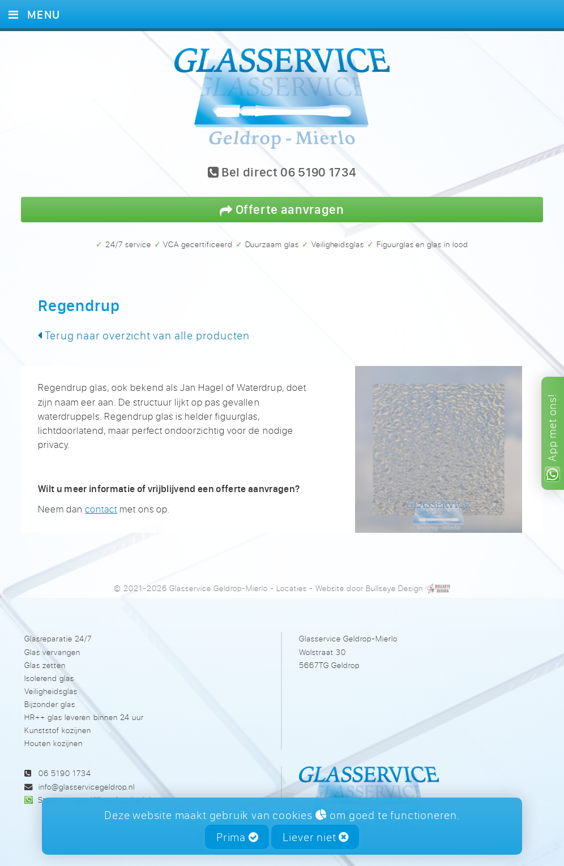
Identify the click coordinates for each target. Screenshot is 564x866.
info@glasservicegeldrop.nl (87, 786)
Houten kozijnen (53, 743)
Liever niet (316, 837)
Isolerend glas (49, 678)
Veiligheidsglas (51, 691)
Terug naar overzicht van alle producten (144, 335)
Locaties (291, 588)
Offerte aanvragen (282, 209)
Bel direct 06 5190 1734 (282, 173)
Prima (237, 837)
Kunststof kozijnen (57, 730)
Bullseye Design (394, 588)
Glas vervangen (52, 652)
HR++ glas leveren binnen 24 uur (83, 717)
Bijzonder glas (49, 704)
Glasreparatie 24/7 (58, 638)
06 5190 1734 (65, 773)
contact (101, 508)
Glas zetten (45, 665)
